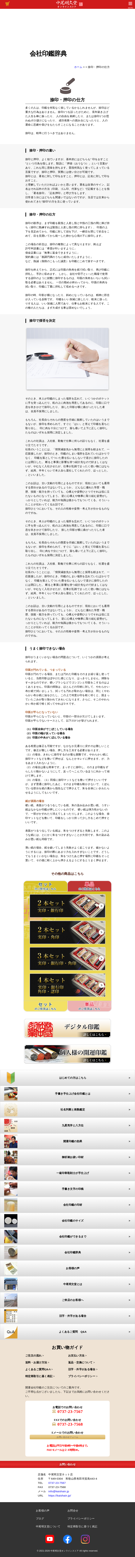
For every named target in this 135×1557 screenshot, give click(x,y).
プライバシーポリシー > (83, 1376)
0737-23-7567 (70, 1411)
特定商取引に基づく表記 (82, 1526)
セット (45, 1006)
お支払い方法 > (77, 1355)
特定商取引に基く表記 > (40, 1376)
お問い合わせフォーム (67, 1437)
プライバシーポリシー (81, 1518)
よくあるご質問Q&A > (39, 1369)
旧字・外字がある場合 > (83, 1369)
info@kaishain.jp (58, 1491)
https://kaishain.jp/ (59, 1495)
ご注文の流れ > (34, 1355)
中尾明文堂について (48, 1526)
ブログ (40, 1518)
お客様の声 (42, 1510)
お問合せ (73, 1510)
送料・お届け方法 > (37, 1362)
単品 (89, 886)
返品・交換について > (81, 1362)
